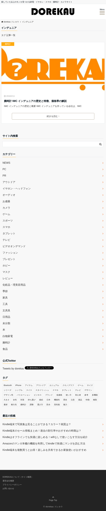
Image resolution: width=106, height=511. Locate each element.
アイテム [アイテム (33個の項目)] (29, 385)
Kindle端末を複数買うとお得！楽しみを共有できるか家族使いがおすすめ (44, 450)
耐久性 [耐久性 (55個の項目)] (14, 404)
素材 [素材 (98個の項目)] (6, 404)
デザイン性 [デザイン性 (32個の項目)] (8, 395)
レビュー (8, 278)
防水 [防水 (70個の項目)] (48, 404)
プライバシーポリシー (12, 485)
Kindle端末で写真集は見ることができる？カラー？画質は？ (37, 424)
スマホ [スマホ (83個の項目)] (55, 390)
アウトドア (9, 182)
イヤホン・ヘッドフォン (17, 188)
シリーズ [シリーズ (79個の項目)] (7, 390)
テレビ (6, 239)
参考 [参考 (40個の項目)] (86, 395)
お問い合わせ (8, 488)
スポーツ (8, 220)
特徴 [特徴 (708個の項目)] (88, 400)
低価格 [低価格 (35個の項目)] (59, 395)
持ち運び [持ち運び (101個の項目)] (31, 400)
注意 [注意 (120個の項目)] (73, 400)
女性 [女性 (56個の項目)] (15, 400)
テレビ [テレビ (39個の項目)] (78, 390)
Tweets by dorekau (13, 368)
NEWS (6, 162)
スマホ (6, 227)
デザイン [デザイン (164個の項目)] (88, 390)
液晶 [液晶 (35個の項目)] (80, 400)
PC (4, 169)
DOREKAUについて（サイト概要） (18, 477)
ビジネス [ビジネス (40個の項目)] (38, 395)
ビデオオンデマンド (14, 246)
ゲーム (6, 214)
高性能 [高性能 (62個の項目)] (57, 404)
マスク (6, 272)
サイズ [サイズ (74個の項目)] (90, 385)
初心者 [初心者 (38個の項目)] (78, 395)
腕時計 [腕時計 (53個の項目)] (23, 404)
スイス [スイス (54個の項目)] (29, 390)
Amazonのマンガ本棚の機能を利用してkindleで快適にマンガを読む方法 (44, 443)
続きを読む (53, 116)
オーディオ (9, 195)
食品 (5, 349)
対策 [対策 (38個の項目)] (22, 400)
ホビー (6, 265)
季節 (5, 291)
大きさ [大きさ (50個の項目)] (6, 400)
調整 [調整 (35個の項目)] (32, 404)
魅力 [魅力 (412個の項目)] (65, 404)
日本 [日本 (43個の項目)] (48, 400)
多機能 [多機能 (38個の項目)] (95, 395)
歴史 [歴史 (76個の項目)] (65, 400)
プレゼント (9, 259)
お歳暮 (6, 201)
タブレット (9, 233)
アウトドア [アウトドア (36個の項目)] (41, 385)
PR (4, 175)
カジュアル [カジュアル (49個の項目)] (54, 385)
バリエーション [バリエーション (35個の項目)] (23, 395)
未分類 (6, 323)
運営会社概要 (8, 481)
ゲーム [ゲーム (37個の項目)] (80, 385)
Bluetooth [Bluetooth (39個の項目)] (8, 385)
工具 (5, 304)
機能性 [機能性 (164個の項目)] (57, 400)
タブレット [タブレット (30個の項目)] (66, 390)
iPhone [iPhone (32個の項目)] (18, 385)
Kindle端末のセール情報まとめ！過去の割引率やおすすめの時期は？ (42, 430)
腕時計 (8, 44)
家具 (5, 297)
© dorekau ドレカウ (53, 507)
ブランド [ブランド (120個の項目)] (49, 395)
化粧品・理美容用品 (14, 284)
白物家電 (8, 336)
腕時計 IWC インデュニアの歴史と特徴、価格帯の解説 (35, 101)
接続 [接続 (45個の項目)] (41, 400)
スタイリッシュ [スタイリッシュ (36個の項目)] (42, 390)
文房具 (6, 310)
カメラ (6, 207)
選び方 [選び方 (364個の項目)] (40, 404)
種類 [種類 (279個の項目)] (95, 400)
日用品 (6, 317)
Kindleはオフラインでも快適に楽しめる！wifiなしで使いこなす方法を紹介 (45, 437)
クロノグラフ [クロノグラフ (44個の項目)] (68, 385)
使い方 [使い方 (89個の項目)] (68, 395)
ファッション (10, 252)
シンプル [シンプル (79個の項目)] (19, 390)
